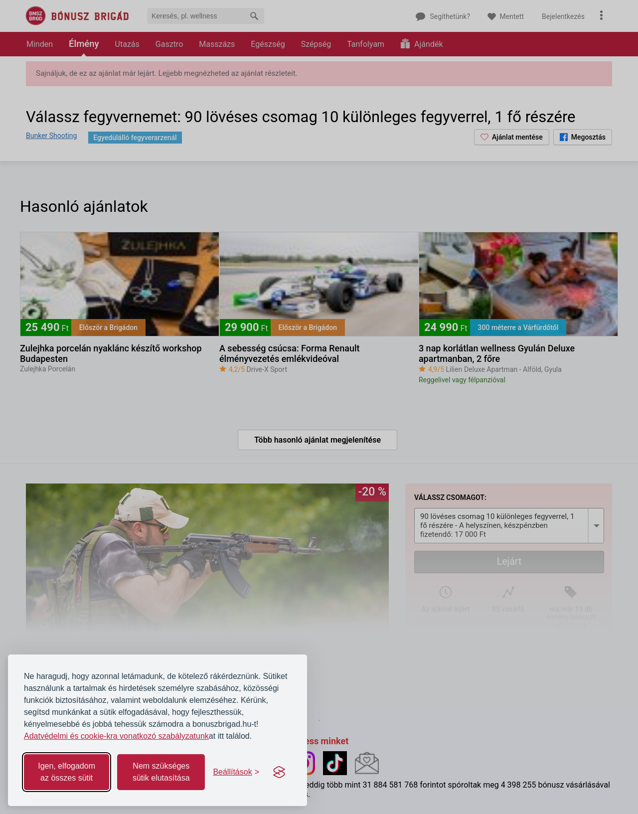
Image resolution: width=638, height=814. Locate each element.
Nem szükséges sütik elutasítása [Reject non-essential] (161, 772)
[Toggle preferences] (236, 772)
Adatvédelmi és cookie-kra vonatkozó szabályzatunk (116, 736)
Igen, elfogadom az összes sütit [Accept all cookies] (66, 772)
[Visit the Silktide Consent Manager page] (279, 772)
